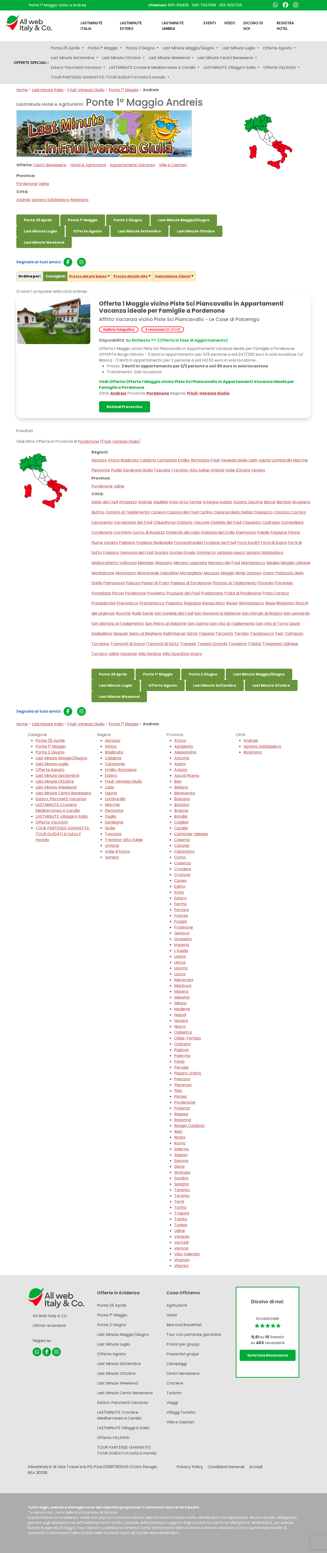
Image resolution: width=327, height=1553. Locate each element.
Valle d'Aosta (237, 470)
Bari (178, 781)
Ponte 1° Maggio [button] (103, 48)
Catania (181, 845)
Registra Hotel (285, 25)
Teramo (182, 1195)
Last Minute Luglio (40, 231)
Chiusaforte (164, 522)
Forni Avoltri (248, 542)
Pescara (182, 1079)
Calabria (148, 460)
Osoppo (254, 573)
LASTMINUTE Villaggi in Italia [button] (229, 67)
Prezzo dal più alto (131, 276)
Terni (179, 1201)
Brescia (181, 810)
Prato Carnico (275, 593)
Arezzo (180, 769)
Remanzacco (251, 603)
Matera (181, 991)
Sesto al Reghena (145, 633)
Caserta (182, 840)
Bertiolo (284, 502)
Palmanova (114, 583)
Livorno (181, 968)
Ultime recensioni (49, 1325)
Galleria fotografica (118, 329)
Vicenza (181, 1260)
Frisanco (111, 552)
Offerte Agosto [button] (278, 48)
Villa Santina (149, 654)
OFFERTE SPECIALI (31, 63)
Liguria (265, 460)
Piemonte (100, 470)
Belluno (181, 787)
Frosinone (183, 927)
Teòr (279, 633)
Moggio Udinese (295, 563)
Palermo (182, 1055)
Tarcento (224, 633)
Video (229, 23)
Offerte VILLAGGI (52, 822)
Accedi (255, 1467)
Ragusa (181, 1114)
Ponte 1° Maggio (124, 90)
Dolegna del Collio (218, 532)
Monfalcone (102, 573)
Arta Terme (190, 502)
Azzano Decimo (248, 502)
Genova (181, 933)
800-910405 (178, 5)
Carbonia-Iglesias (191, 834)
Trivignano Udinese (280, 644)
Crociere (182, 869)
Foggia (180, 921)
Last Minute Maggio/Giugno (183, 220)
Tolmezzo (294, 633)
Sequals (120, 633)
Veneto (258, 470)
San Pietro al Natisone (166, 623)
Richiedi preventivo (125, 406)
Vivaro (196, 654)
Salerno (181, 1149)
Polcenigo (283, 583)
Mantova (182, 985)
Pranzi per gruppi (182, 1344)
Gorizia (175, 552)
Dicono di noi (253, 25)
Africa (113, 460)
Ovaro (268, 573)
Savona (181, 1160)
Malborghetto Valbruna (114, 563)
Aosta (179, 764)
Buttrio (97, 512)
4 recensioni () (162, 329)
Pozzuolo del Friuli (183, 593)
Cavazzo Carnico (290, 512)
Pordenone (26, 183)
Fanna (294, 532)
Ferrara (181, 910)
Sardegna (132, 470)
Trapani (181, 1213)
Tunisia (180, 1225)
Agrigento (183, 746)
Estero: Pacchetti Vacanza (61, 799)
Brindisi (180, 816)
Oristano (182, 1044)
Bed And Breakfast (184, 1325)
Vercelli (181, 1242)
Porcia (118, 593)
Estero (111, 775)
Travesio (188, 644)
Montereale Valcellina (158, 573)
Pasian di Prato (155, 583)
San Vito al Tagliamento (232, 623)
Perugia (181, 1067)
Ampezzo (128, 502)
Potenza (182, 1108)
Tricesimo (237, 644)
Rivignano (79, 200)
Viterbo (181, 1266)
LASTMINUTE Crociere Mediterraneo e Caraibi (58, 807)
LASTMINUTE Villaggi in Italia (62, 816)
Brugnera (301, 502)
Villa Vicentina (175, 654)
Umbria (217, 470)
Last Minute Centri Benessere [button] (225, 58)
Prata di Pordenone (242, 593)
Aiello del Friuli (104, 502)
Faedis (263, 532)
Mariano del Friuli (224, 563)
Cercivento (102, 522)
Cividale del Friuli (226, 522)
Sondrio (181, 1178)
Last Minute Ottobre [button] (122, 58)
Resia (270, 603)
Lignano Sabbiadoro (50, 200)
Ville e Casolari (173, 165)
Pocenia (265, 583)
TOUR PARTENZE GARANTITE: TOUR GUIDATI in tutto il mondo (63, 834)
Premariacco (151, 603)
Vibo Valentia (187, 1254)
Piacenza (182, 1085)
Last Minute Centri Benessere (63, 793)
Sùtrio (192, 633)
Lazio (253, 460)
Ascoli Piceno (186, 775)
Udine (43, 183)
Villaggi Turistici (180, 1412)
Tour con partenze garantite (193, 1334)
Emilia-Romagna (193, 460)
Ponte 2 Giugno (128, 220)
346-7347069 (204, 5)
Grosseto (183, 939)
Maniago (146, 563)
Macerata (183, 980)
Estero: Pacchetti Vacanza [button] (76, 67)
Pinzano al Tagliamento (234, 583)
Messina (182, 997)
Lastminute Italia (91, 25)
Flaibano (127, 542)
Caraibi (181, 828)
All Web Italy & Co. (50, 1316)
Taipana (206, 633)
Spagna (181, 1184)
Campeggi (176, 1364)
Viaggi (172, 1402)
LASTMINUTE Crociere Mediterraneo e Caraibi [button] (152, 67)
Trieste (254, 644)
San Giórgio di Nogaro (262, 613)
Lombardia (282, 460)
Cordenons (102, 532)
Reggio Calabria (189, 1125)
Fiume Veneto (104, 542)
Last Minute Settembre (139, 231)
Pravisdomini (103, 603)
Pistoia (180, 1096)
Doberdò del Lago (183, 532)
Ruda (136, 613)
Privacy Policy (190, 1467)
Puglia (116, 470)
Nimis (240, 573)
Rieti (178, 1131)
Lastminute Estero (131, 25)
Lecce (180, 962)
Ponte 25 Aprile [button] (66, 48)
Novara (181, 1020)
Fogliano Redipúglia (154, 542)
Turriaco (99, 654)
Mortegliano (191, 573)
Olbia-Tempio (187, 1038)
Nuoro (180, 1026)
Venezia (181, 1236)
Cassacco (263, 512)
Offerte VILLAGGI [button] (280, 67)
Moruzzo (212, 573)
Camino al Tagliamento (127, 512)
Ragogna (192, 603)
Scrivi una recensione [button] (267, 1355)
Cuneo (180, 880)
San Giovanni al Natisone (217, 613)
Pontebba (101, 593)
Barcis (270, 502)
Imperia (181, 945)
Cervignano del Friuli (133, 522)
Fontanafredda (188, 542)
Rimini (179, 1137)
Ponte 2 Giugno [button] (141, 48)
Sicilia (148, 470)
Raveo (232, 603)
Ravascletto (213, 603)
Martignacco (253, 563)
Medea (273, 563)
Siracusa (182, 1172)
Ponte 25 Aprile (38, 220)
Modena (182, 1009)
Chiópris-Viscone (193, 522)
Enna (179, 892)
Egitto (179, 886)
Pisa (178, 1090)
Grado (189, 552)
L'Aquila (181, 950)
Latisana (225, 552)
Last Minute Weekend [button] (170, 58)
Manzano (164, 563)
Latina (180, 956)
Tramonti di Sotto (162, 644)
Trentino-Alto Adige (190, 470)
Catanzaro (184, 851)
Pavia (179, 1061)
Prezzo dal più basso (88, 276)
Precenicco (127, 603)
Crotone (182, 875)
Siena (179, 1166)
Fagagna (278, 532)
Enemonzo (246, 532)
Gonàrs (161, 552)
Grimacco (206, 552)
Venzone (128, 654)
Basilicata (129, 460)
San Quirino (198, 623)
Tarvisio (241, 633)
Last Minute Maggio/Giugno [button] (189, 48)
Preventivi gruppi (182, 1354)
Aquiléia (160, 502)
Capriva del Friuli (182, 512)
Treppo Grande (212, 644)
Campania (167, 460)
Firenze (181, 915)
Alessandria (185, 752)
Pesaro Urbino (187, 1073)
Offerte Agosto (87, 231)
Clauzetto (252, 522)
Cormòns (122, 532)
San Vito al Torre (272, 623)
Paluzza (133, 583)
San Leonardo (297, 613)
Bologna (182, 799)
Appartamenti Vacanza (132, 165)
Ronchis (123, 613)
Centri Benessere (49, 165)
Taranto (182, 1190)
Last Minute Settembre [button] (73, 58)
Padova (181, 1050)
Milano (180, 1003)
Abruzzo (99, 460)
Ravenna (182, 1120)
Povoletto (156, 593)
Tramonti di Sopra (127, 644)
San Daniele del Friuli (173, 613)
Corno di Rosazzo (148, 532)
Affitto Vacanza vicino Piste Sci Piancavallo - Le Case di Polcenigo (179, 319)
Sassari (181, 1155)
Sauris (294, 623)
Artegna (210, 502)
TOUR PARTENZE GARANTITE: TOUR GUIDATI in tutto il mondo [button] (108, 77)
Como (180, 857)
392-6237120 (230, 5)
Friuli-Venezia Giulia (85, 90)
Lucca (179, 974)
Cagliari (181, 822)
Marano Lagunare (190, 563)
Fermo (180, 904)
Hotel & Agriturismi (88, 165)
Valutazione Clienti (173, 276)
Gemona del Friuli (136, 552)
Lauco (239, 552)
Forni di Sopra (274, 542)
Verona (181, 1248)
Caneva (158, 512)
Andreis (23, 200)
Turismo (174, 1393)
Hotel (171, 1315)
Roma (179, 1143)
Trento (180, 1219)
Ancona (181, 758)
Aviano (225, 502)
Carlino (206, 512)
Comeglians (292, 522)
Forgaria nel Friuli (220, 542)
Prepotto (174, 603)
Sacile (148, 613)
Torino (180, 1207)
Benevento (184, 793)
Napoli (180, 1015)
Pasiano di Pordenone (190, 583)
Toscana (162, 470)
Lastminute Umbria (173, 25)
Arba (173, 502)
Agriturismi (176, 1305)
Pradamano (212, 593)
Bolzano (181, 805)
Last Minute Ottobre (196, 231)
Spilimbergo (174, 633)
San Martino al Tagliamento (117, 623)
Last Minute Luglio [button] (239, 48)
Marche (300, 460)
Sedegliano (101, 633)
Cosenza (182, 863)
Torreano (100, 644)
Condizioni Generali (226, 1467)
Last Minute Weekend (44, 242)
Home (22, 90)
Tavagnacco (262, 633)
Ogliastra (183, 1032)
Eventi (210, 23)
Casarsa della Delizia (233, 512)
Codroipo (271, 522)
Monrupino (125, 573)
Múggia (227, 573)
